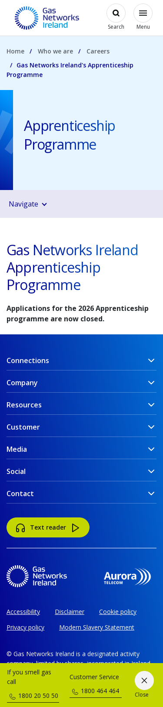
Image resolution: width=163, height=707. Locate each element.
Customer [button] (23, 427)
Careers (98, 51)
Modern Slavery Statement (96, 627)
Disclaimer (69, 611)
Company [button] (22, 382)
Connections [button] (28, 360)
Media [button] (17, 449)
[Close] (144, 685)
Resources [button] (24, 405)
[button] (84, 204)
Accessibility (23, 611)
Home (15, 51)
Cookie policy (117, 611)
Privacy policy (25, 627)
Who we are (55, 51)
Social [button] (16, 471)
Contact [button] (20, 493)
